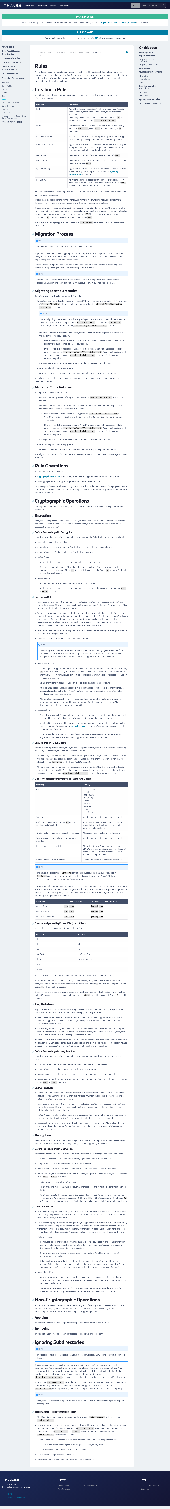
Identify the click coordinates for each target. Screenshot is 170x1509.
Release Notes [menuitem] (64, 5)
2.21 (96, 38)
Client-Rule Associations (11, 105)
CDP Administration (12, 62)
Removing (144, 95)
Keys (3, 98)
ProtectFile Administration (10, 79)
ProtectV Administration (14, 124)
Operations (6, 115)
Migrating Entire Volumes (149, 65)
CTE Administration (11, 73)
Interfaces (6, 85)
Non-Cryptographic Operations (147, 87)
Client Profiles (7, 88)
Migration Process (79, 729)
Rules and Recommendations (151, 103)
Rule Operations (146, 69)
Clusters (5, 111)
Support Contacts (90, 1488)
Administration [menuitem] (42, 5)
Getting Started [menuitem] (29, 5)
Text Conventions (65, 1492)
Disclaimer (145, 1492)
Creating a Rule (146, 52)
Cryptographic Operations (49, 479)
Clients (4, 92)
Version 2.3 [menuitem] (39, 55)
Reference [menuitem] (53, 5)
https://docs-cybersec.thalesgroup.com (118, 22)
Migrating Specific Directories (147, 61)
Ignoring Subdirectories (149, 99)
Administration (8, 46)
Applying (143, 92)
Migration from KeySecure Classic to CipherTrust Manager (16, 119)
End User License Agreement (152, 1488)
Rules (4, 102)
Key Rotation (145, 79)
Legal (143, 1483)
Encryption (144, 76)
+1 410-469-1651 (7, 1497)
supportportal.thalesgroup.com (13, 1500)
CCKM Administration (12, 58)
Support (62, 1483)
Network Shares (8, 108)
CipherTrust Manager (43, 52)
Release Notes (64, 1488)
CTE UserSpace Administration (10, 67)
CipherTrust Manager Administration (11, 52)
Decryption (144, 82)
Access (4, 95)
